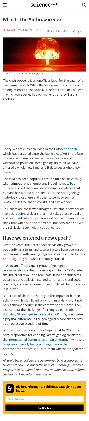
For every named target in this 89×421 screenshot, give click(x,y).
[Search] (84, 5)
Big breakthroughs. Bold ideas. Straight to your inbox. (48, 388)
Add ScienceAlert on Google (64, 31)
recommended (13, 270)
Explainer (9, 29)
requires (20, 213)
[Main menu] (6, 5)
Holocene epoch (65, 149)
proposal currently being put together (30, 344)
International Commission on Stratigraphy (38, 339)
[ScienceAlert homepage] (45, 5)
